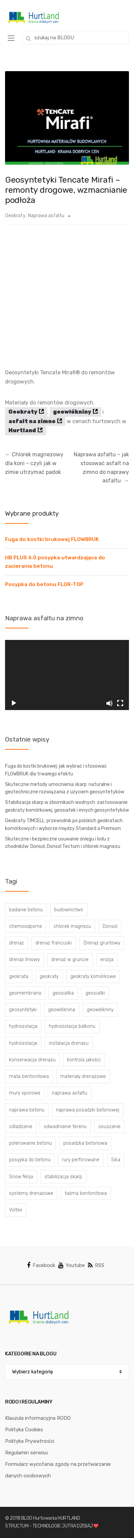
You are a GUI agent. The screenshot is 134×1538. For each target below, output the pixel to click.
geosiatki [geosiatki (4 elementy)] (95, 993)
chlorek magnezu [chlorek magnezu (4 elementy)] (72, 926)
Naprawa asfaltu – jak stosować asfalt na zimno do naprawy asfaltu (101, 467)
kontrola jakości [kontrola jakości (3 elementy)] (84, 1060)
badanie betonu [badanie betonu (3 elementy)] (26, 910)
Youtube (71, 1265)
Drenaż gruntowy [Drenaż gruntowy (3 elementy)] (101, 943)
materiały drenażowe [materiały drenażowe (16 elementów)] (83, 1076)
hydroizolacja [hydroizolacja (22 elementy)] (23, 1026)
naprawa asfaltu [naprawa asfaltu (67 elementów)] (69, 1093)
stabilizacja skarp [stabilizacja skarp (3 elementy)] (63, 1177)
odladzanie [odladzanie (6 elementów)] (20, 1126)
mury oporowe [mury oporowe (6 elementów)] (24, 1093)
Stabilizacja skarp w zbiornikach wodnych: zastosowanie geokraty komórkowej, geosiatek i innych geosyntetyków (67, 806)
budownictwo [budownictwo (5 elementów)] (68, 910)
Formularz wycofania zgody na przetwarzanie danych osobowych (58, 1470)
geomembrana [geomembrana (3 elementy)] (25, 993)
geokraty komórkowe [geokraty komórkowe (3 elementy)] (93, 976)
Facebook (41, 1265)
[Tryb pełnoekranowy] (120, 703)
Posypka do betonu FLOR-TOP (44, 584)
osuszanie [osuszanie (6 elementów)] (109, 1126)
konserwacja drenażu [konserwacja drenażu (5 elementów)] (32, 1060)
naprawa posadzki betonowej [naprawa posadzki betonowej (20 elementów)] (87, 1110)
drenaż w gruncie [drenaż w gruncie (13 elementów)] (70, 959)
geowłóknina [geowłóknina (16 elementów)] (61, 1010)
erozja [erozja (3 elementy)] (106, 959)
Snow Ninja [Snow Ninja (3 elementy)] (21, 1177)
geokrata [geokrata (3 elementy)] (18, 976)
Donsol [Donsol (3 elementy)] (110, 926)
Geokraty (15, 216)
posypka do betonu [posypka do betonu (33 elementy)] (30, 1160)
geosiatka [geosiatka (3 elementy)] (63, 993)
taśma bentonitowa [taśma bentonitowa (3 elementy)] (86, 1193)
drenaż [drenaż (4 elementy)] (16, 943)
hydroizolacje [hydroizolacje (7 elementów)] (23, 1043)
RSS (96, 1265)
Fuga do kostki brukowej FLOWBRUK (52, 539)
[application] (67, 675)
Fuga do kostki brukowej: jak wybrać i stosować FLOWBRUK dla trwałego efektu (56, 770)
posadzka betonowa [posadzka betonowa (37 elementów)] (85, 1143)
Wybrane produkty (32, 513)
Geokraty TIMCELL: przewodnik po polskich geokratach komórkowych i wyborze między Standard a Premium (64, 824)
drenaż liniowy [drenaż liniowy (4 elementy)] (24, 959)
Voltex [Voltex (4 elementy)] (15, 1210)
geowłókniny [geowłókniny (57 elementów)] (100, 1010)
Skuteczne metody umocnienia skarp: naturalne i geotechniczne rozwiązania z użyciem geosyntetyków (64, 788)
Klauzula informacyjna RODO (38, 1418)
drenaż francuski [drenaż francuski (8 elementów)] (53, 943)
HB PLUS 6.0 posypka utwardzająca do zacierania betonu (55, 562)
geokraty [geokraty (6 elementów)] (49, 976)
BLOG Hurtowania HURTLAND (50, 1518)
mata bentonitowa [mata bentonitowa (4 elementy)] (29, 1076)
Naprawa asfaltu (46, 216)
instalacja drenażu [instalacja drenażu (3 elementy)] (69, 1043)
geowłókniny (72, 412)
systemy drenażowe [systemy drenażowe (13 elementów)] (31, 1193)
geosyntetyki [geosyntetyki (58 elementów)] (23, 1010)
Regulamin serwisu (26, 1453)
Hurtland (22, 430)
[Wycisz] (109, 703)
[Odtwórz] (13, 703)
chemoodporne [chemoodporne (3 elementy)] (25, 926)
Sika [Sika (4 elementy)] (115, 1160)
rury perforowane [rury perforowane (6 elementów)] (80, 1160)
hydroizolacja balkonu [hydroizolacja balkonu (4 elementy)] (72, 1026)
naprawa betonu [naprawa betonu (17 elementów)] (26, 1110)
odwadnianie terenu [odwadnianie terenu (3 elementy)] (65, 1126)
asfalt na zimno (32, 421)
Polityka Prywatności (29, 1441)
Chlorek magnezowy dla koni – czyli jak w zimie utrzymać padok (34, 463)
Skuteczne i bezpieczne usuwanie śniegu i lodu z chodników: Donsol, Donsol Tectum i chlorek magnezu (62, 843)
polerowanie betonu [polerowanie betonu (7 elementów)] (30, 1143)
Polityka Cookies (24, 1430)
